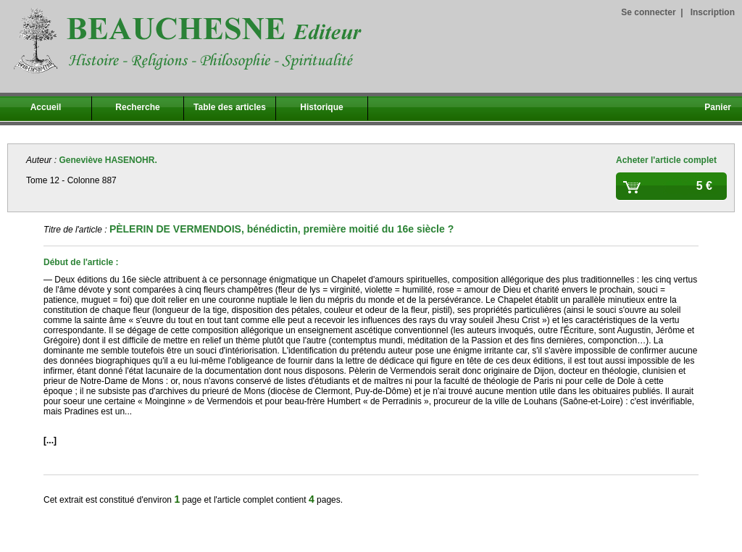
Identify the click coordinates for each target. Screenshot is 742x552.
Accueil (46, 107)
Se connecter (648, 12)
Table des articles (229, 107)
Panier (717, 107)
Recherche (137, 107)
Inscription (713, 12)
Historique (321, 107)
